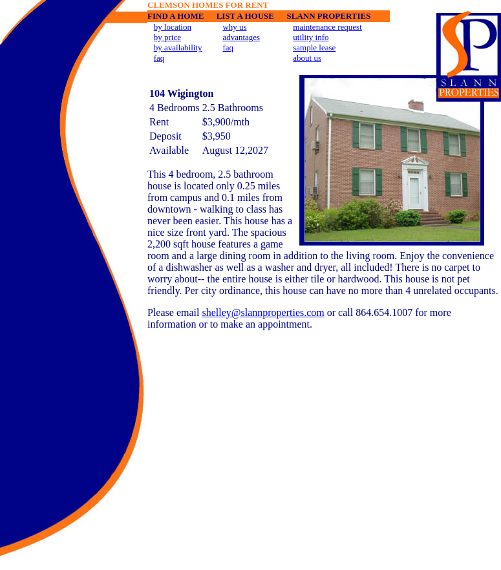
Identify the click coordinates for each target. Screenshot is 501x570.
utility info (310, 37)
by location (172, 27)
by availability (178, 47)
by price (167, 37)
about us (307, 58)
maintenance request (327, 27)
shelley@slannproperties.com (263, 312)
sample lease (314, 47)
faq (159, 58)
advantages (241, 37)
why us (234, 27)
